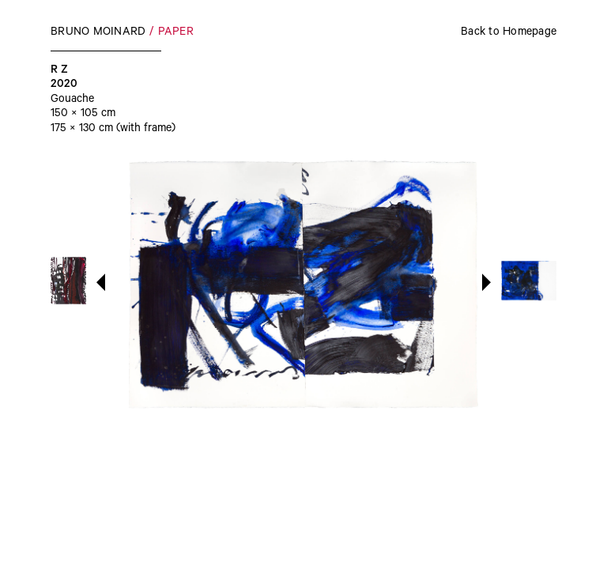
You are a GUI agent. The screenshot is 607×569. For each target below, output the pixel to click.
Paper (176, 33)
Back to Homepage (508, 33)
